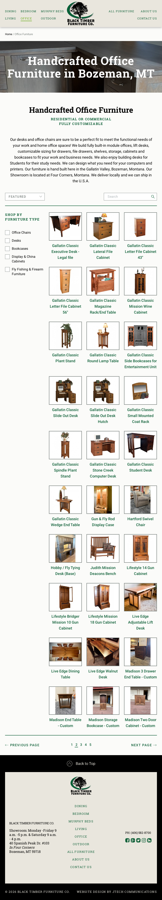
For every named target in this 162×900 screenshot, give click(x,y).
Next (141, 745)
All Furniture (121, 11)
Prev (25, 745)
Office (26, 18)
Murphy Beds (52, 11)
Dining (10, 11)
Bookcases (20, 249)
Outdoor (48, 18)
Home (8, 34)
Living (10, 18)
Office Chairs (21, 232)
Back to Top (81, 764)
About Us (149, 11)
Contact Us (147, 18)
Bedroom (28, 11)
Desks (16, 241)
